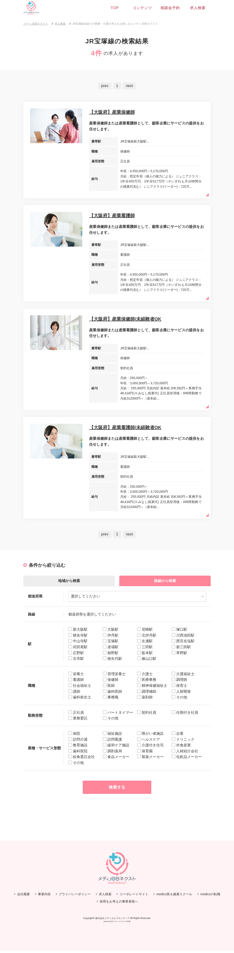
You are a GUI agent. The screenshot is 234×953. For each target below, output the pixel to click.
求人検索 (197, 8)
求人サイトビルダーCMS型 (120, 924)
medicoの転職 (210, 896)
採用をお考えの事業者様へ (119, 904)
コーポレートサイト (134, 896)
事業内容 (44, 896)
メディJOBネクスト (35, 23)
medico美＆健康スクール (174, 896)
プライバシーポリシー (75, 896)
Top (115, 8)
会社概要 (23, 896)
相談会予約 (169, 8)
